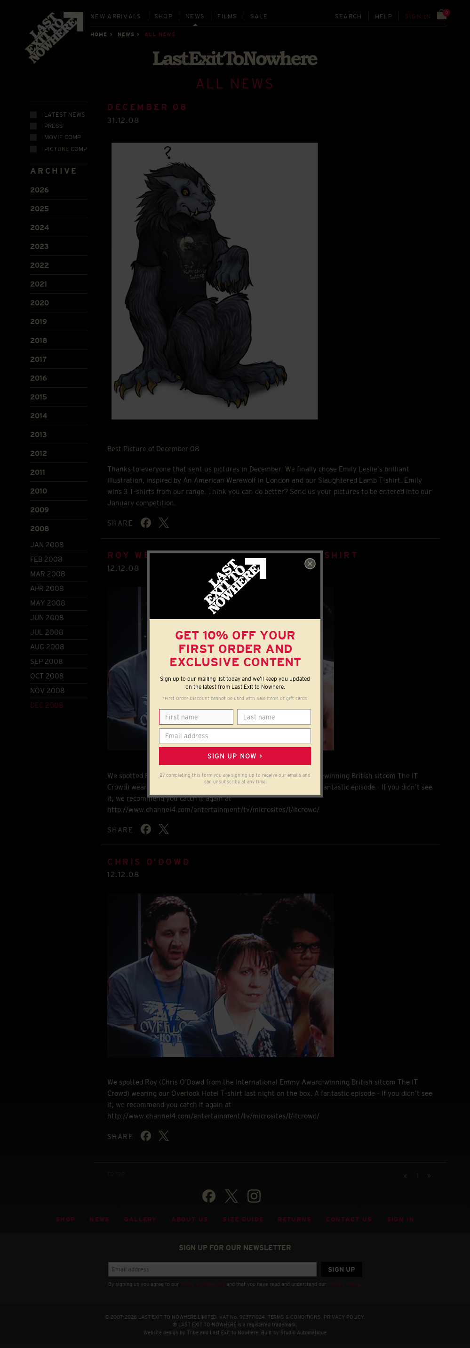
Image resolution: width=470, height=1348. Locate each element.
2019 (38, 317)
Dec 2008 (47, 701)
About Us (190, 1215)
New (116, 16)
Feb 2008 (46, 555)
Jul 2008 (47, 628)
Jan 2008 (47, 540)
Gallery (140, 1215)
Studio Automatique (303, 1328)
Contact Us (349, 1215)
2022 (39, 261)
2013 (38, 430)
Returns (294, 1215)
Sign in (418, 16)
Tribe (193, 1328)
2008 (39, 524)
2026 (39, 186)
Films (227, 16)
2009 (39, 506)
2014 (38, 411)
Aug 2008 (47, 642)
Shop (163, 16)
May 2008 (47, 599)
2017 (38, 355)
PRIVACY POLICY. (345, 1312)
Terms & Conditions (202, 1280)
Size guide (243, 1215)
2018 (39, 336)
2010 (38, 487)
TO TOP (116, 1169)
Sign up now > (234, 756)
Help (383, 16)
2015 (38, 393)
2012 (38, 449)
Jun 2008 (47, 613)
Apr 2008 (47, 584)
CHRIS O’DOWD (149, 857)
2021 (38, 280)
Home (98, 34)
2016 (38, 374)
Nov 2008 (47, 686)
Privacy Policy (343, 1280)
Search (348, 16)
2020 (39, 299)
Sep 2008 (46, 657)
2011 (37, 468)
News (195, 16)
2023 (39, 242)
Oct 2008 (47, 672)
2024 (39, 223)
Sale (259, 16)
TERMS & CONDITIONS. (295, 1312)
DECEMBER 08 (147, 103)
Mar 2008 (47, 570)
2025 (39, 204)
